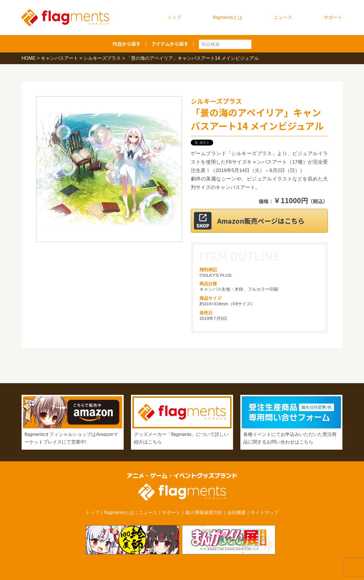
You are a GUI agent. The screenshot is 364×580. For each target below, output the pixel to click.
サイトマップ (265, 512)
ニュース (283, 17)
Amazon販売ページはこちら (266, 220)
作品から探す (127, 43)
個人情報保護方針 (204, 512)
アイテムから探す (169, 43)
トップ (174, 17)
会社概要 (236, 512)
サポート (333, 17)
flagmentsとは (227, 17)
